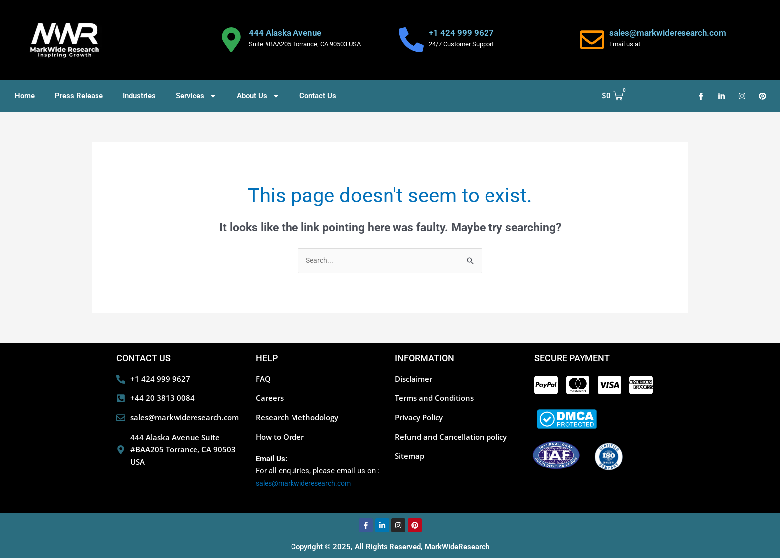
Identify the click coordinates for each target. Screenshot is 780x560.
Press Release (79, 96)
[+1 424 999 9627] (411, 39)
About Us (258, 96)
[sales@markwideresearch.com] (592, 39)
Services (196, 96)
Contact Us (317, 96)
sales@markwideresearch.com (667, 33)
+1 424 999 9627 (461, 33)
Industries (139, 96)
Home (25, 96)
